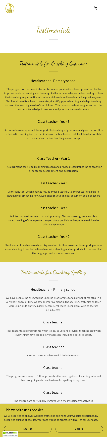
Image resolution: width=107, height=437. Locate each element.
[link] (10, 8)
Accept (79, 429)
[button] (102, 8)
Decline (27, 429)
